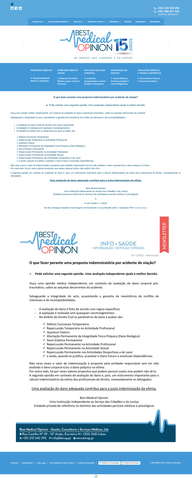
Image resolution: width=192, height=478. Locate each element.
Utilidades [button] (115, 22)
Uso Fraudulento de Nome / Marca (62, 463)
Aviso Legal (41, 463)
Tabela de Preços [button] (96, 22)
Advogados (140, 22)
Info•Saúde (155, 22)
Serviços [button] (79, 22)
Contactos (14, 463)
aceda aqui (140, 208)
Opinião (128, 22)
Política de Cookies (131, 463)
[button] (23, 44)
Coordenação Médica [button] (59, 22)
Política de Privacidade (86, 463)
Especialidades (27, 463)
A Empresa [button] (38, 22)
